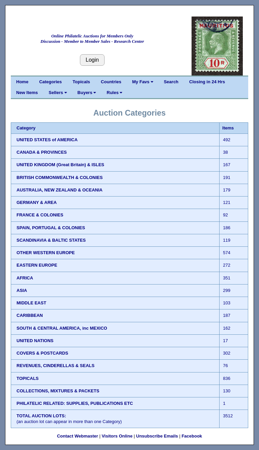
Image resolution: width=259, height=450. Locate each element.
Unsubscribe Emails (157, 436)
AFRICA (25, 277)
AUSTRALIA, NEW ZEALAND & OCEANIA (60, 189)
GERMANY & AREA (37, 202)
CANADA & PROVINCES (42, 152)
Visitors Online (117, 436)
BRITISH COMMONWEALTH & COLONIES (60, 177)
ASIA (22, 290)
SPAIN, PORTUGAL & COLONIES (51, 227)
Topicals (81, 81)
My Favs (142, 81)
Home (22, 81)
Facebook (191, 436)
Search (171, 81)
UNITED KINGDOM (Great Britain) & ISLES (60, 164)
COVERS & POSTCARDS (42, 353)
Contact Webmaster (77, 436)
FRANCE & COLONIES (40, 214)
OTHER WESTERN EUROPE (46, 252)
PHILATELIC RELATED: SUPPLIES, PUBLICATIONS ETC (75, 403)
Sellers (57, 92)
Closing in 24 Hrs (207, 81)
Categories (50, 81)
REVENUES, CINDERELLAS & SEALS (55, 365)
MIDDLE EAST (31, 302)
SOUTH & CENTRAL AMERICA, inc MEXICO (62, 328)
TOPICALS (28, 378)
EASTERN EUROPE (37, 265)
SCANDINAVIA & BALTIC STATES (51, 240)
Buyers (87, 92)
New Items (27, 92)
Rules (114, 92)
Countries (111, 81)
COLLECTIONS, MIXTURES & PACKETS (58, 390)
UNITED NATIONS (35, 340)
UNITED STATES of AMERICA (47, 139)
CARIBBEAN (30, 315)
